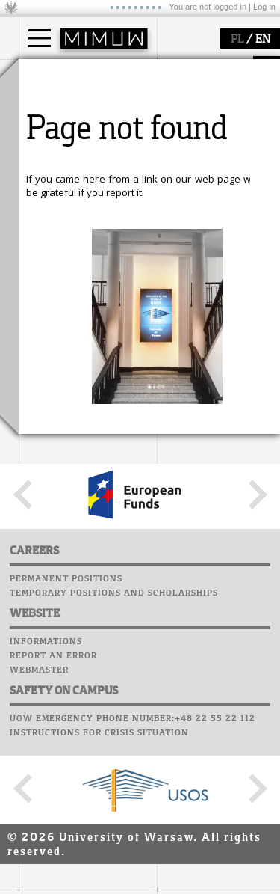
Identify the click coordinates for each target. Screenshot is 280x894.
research (57, 350)
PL (237, 40)
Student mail (56, 525)
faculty (50, 212)
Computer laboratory (79, 510)
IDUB (48, 447)
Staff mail (49, 539)
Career (39, 553)
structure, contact (76, 255)
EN (262, 40)
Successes (46, 582)
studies (52, 73)
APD (110, 482)
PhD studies (64, 130)
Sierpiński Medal (75, 434)
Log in (264, 6)
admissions (63, 157)
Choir (35, 567)
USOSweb (43, 482)
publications (65, 407)
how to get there (74, 241)
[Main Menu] (39, 38)
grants (51, 420)
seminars (58, 393)
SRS (83, 482)
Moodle (40, 496)
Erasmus (57, 143)
